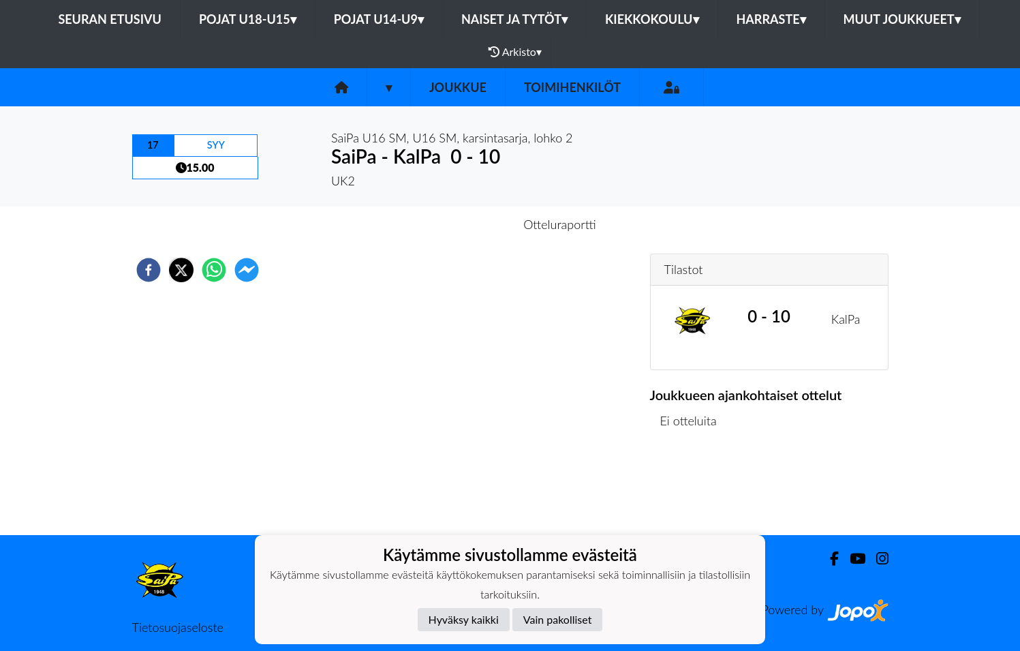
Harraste (771, 19)
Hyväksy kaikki (464, 619)
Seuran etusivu (109, 19)
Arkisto (515, 52)
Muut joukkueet (902, 19)
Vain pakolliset (557, 619)
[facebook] (148, 270)
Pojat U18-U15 (247, 19)
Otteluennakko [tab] (462, 224)
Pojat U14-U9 (379, 19)
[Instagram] (876, 558)
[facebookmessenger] (246, 270)
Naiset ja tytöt (514, 19)
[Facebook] (829, 558)
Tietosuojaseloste (177, 627)
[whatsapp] (214, 270)
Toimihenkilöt (572, 87)
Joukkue (457, 87)
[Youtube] (852, 558)
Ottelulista (694, 489)
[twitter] (181, 270)
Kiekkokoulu (652, 19)
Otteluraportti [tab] (559, 224)
